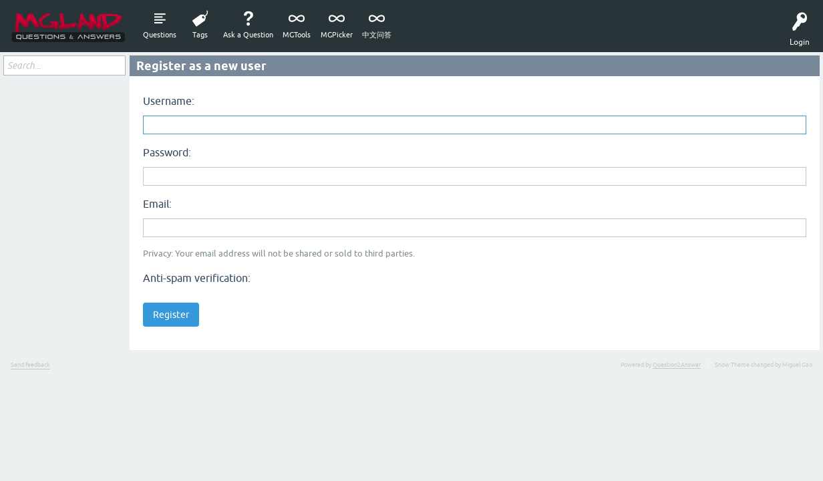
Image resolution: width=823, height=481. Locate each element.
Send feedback (30, 364)
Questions (159, 35)
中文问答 (376, 35)
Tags (200, 35)
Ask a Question (248, 35)
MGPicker (337, 35)
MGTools (297, 35)
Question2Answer (677, 364)
